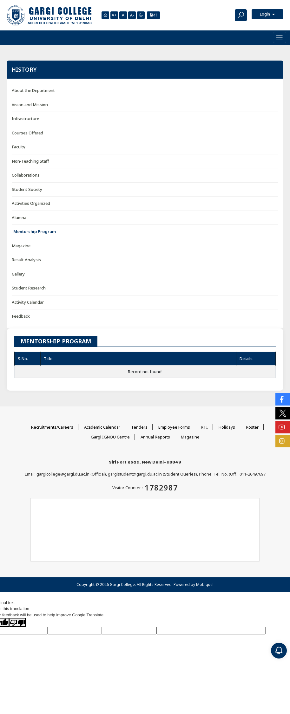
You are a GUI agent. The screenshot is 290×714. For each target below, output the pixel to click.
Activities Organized (31, 203)
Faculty (18, 147)
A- (132, 15)
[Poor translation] (17, 622)
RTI (204, 427)
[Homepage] (105, 15)
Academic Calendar (102, 427)
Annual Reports (155, 437)
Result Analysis (26, 260)
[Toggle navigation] (279, 37)
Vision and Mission (30, 104)
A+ (114, 15)
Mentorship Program (34, 231)
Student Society (27, 189)
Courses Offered (27, 133)
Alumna (19, 217)
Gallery (18, 274)
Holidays (227, 427)
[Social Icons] (282, 399)
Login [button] (265, 14)
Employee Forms (174, 427)
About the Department (33, 90)
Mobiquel (205, 584)
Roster (252, 427)
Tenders (139, 427)
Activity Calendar (28, 302)
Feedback (21, 316)
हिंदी (153, 15)
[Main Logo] (49, 15)
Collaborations (26, 175)
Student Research (29, 288)
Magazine (21, 246)
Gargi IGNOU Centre (110, 437)
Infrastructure (25, 118)
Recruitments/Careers (52, 427)
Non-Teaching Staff (30, 161)
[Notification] (279, 651)
